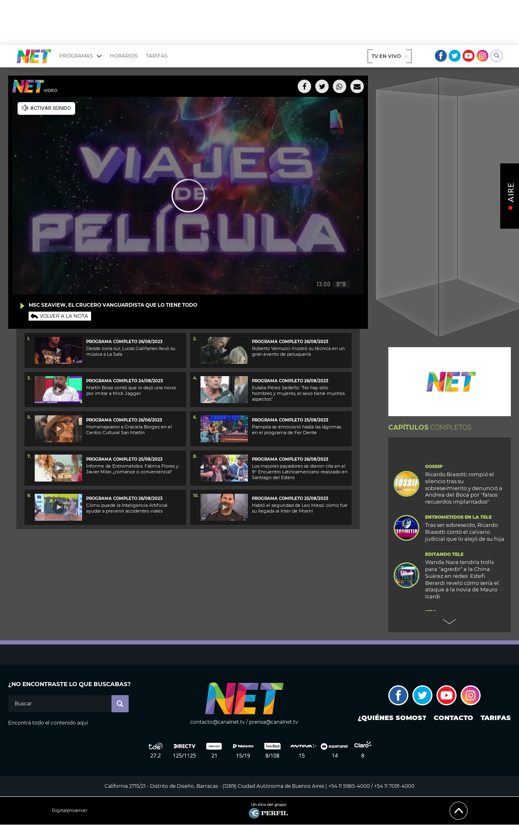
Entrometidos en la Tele (458, 517)
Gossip (434, 466)
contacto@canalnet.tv (217, 722)
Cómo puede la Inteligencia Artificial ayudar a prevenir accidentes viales (126, 508)
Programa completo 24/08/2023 (124, 381)
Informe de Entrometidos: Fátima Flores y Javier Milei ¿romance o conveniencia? (132, 469)
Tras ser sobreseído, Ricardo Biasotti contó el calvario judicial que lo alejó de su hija (464, 532)
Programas (80, 56)
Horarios (124, 56)
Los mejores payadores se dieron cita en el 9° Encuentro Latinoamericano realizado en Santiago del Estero (299, 472)
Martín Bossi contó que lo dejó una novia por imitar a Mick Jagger (131, 390)
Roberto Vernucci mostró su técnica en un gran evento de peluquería (298, 351)
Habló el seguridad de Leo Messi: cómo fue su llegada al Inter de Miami (299, 508)
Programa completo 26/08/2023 (124, 341)
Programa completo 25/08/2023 (290, 420)
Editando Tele (444, 554)
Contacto (453, 718)
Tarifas (156, 56)
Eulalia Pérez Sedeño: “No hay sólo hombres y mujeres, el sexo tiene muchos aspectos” (298, 393)
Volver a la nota (64, 316)
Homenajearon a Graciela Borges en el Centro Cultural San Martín (129, 429)
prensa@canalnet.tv (273, 722)
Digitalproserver (69, 810)
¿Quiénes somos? (392, 718)
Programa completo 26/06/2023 (124, 420)
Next (449, 621)
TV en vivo (390, 56)
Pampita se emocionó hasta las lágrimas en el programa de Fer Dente (296, 429)
